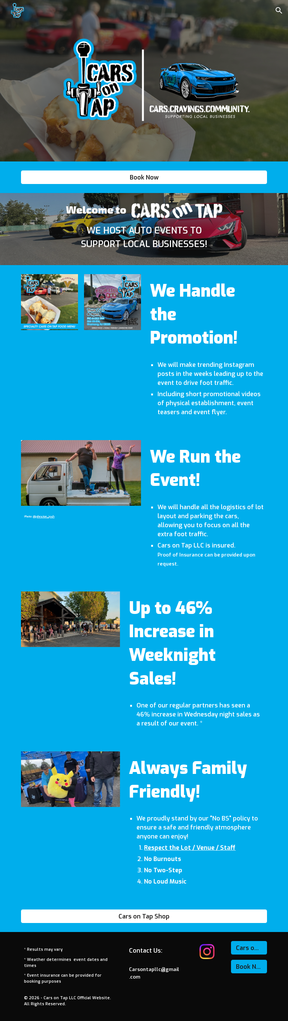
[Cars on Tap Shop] (143, 916)
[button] (279, 11)
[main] (144, 237)
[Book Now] (143, 177)
